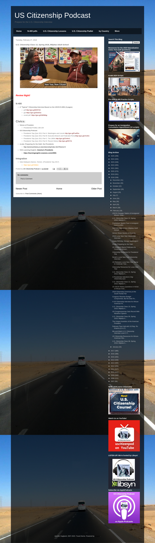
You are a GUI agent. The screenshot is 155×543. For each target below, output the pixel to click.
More (117, 31)
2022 (113, 165)
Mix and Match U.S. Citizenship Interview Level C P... (123, 332)
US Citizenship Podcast (52, 15)
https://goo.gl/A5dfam (31, 165)
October (116, 186)
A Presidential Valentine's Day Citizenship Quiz (122, 278)
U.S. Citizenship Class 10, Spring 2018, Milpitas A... (123, 307)
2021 (113, 168)
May (114, 201)
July (114, 195)
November (116, 183)
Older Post (96, 188)
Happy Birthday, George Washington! (125, 241)
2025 (113, 156)
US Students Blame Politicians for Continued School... (124, 248)
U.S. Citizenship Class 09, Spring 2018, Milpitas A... (123, 317)
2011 (113, 369)
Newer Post (21, 188)
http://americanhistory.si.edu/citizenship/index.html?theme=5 (45, 147)
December (116, 180)
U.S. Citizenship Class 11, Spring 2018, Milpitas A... (123, 283)
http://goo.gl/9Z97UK (33, 110)
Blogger (97, 536)
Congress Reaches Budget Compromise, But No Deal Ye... (124, 297)
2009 (113, 375)
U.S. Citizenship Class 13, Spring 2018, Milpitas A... (123, 219)
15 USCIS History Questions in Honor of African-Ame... (125, 288)
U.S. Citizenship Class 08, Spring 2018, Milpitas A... (123, 342)
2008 (113, 378)
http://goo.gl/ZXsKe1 (63, 138)
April (114, 204)
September (117, 189)
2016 (113, 354)
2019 (113, 174)
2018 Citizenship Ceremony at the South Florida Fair (124, 293)
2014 (113, 360)
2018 (113, 177)
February (116, 211)
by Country (104, 31)
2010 (113, 372)
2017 (113, 351)
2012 (113, 366)
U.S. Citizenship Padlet (82, 31)
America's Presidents (45, 150)
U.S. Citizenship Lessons (54, 31)
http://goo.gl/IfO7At (65, 141)
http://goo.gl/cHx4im (82, 136)
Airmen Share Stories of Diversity (123, 233)
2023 (113, 162)
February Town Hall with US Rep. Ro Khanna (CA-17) (125, 327)
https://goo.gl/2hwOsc (33, 113)
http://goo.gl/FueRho (72, 133)
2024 (113, 159)
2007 (113, 381)
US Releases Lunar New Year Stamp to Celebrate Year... (125, 263)
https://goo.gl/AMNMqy (39, 115)
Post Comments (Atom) (33, 193)
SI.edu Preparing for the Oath (122, 244)
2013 (113, 363)
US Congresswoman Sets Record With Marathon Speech (125, 312)
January (116, 347)
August (115, 192)
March (115, 208)
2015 (113, 357)
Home (19, 31)
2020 (113, 171)
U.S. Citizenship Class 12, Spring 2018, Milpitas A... (123, 273)
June (115, 198)
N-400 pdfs (32, 31)
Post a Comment (26, 179)
